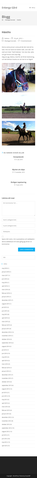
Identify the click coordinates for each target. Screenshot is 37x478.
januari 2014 (5, 371)
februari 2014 (6, 367)
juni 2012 (4, 438)
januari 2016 (5, 297)
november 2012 (6, 421)
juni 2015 (4, 311)
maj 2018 (4, 268)
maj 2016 (4, 282)
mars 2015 (5, 321)
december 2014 (6, 332)
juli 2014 (4, 350)
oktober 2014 (6, 339)
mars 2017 (5, 275)
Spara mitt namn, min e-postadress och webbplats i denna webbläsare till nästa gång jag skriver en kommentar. (18, 241)
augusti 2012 (5, 431)
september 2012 (7, 428)
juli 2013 (4, 392)
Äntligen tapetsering (18, 182)
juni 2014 (4, 353)
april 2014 (5, 360)
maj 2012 (4, 442)
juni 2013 (4, 396)
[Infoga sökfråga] (18, 257)
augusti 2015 (5, 304)
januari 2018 (5, 272)
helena (6, 38)
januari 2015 (5, 328)
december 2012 (6, 417)
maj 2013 (4, 399)
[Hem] (2, 20)
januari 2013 (5, 414)
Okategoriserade (10, 41)
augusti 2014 (5, 346)
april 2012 (5, 446)
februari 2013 (6, 410)
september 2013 (7, 385)
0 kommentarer (26, 41)
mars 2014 (5, 364)
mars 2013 (5, 406)
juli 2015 (4, 307)
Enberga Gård (9, 7)
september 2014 (7, 343)
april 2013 (5, 403)
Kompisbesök (18, 157)
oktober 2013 (6, 382)
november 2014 (6, 336)
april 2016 (5, 286)
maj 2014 (4, 357)
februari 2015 (6, 325)
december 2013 (6, 375)
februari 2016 (6, 293)
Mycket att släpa (18, 169)
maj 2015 (4, 314)
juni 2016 (4, 279)
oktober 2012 (6, 424)
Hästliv (19, 20)
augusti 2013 (5, 389)
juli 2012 (4, 435)
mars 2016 (5, 289)
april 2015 (5, 318)
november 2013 (6, 378)
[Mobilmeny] (32, 7)
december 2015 (6, 300)
